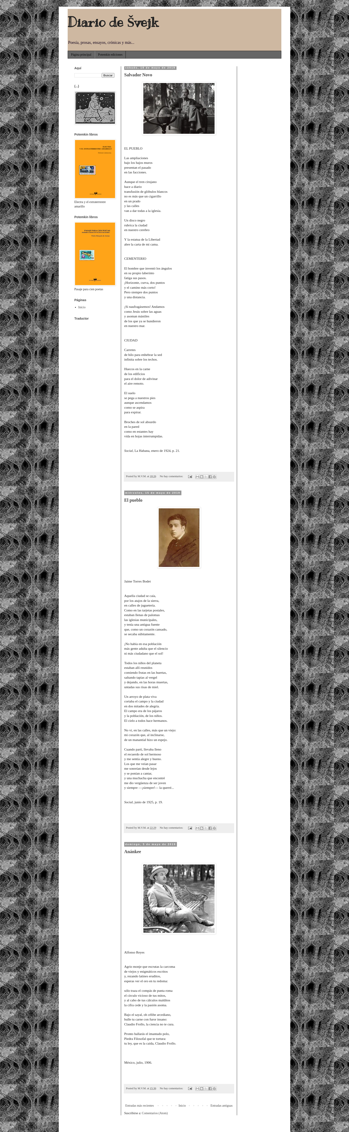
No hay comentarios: (172, 476)
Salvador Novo (138, 74)
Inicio (182, 1105)
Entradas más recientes (139, 1105)
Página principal (81, 54)
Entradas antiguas (222, 1105)
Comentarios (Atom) (155, 1113)
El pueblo (133, 500)
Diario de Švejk (113, 22)
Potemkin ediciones (110, 54)
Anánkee (132, 851)
